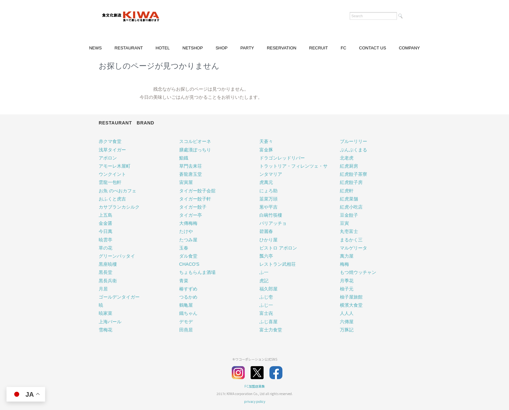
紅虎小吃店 (351, 207)
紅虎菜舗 (349, 198)
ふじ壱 (266, 297)
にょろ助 (268, 190)
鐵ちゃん (188, 313)
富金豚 (266, 149)
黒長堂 (105, 272)
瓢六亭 (266, 256)
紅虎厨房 (349, 166)
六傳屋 (347, 321)
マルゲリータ (353, 247)
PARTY (247, 47)
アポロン (108, 157)
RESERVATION (281, 47)
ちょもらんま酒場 (197, 272)
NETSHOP (192, 47)
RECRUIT (318, 47)
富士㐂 (266, 313)
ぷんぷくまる (353, 149)
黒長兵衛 (108, 280)
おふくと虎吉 (112, 198)
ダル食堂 (188, 256)
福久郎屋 (268, 288)
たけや (186, 231)
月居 (103, 288)
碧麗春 (266, 231)
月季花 (347, 280)
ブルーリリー (353, 141)
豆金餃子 (349, 215)
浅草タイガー (112, 149)
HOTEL (162, 47)
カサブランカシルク (119, 207)
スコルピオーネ (195, 141)
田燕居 (186, 329)
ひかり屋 (268, 239)
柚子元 (347, 288)
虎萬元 (266, 182)
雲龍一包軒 (110, 182)
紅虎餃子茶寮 (353, 174)
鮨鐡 (183, 157)
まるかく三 (351, 239)
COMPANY (409, 47)
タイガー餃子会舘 (197, 190)
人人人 (347, 313)
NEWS (95, 47)
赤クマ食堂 (110, 141)
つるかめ (188, 297)
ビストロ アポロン (278, 247)
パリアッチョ (273, 223)
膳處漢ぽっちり (195, 149)
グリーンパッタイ (117, 256)
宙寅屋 (186, 182)
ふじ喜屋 (268, 321)
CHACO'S (189, 264)
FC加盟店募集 (254, 386)
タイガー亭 (190, 215)
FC (343, 47)
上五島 (105, 215)
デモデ (186, 321)
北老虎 (347, 157)
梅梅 (344, 264)
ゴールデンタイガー (119, 297)
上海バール (110, 321)
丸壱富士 (349, 231)
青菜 (183, 280)
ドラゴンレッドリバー (282, 157)
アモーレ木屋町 (114, 166)
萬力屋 (347, 256)
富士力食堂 (270, 329)
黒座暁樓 (108, 264)
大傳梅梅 (188, 223)
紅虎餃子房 (351, 182)
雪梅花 (105, 329)
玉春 (183, 247)
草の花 (105, 247)
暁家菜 (105, 313)
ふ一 (263, 272)
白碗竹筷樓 (270, 215)
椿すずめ (188, 288)
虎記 (263, 280)
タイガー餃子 (192, 207)
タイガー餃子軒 (195, 198)
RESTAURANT (129, 47)
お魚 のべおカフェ (117, 190)
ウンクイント (112, 174)
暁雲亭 (105, 239)
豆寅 (344, 223)
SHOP (222, 47)
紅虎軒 (347, 190)
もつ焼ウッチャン (358, 272)
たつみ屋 (188, 239)
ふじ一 (266, 305)
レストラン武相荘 (277, 264)
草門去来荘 (190, 166)
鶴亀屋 (186, 305)
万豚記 (347, 329)
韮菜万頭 (268, 198)
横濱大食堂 (351, 305)
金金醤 (105, 223)
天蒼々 (266, 141)
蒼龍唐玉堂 (190, 174)
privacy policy (254, 401)
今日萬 (105, 231)
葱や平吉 (268, 207)
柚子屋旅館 (351, 297)
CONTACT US (372, 47)
